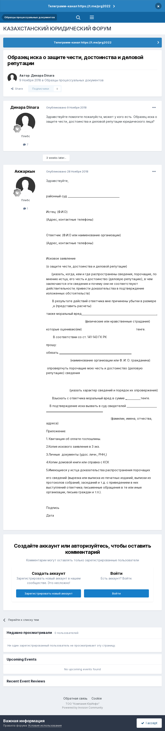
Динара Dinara (42, 75)
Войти (116, 593)
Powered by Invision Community (82, 707)
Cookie (97, 698)
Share (17, 88)
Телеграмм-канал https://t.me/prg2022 (79, 6)
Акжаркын (25, 171)
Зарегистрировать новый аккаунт (48, 593)
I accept (149, 723)
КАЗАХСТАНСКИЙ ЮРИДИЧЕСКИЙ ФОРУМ (57, 28)
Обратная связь (75, 698)
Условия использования (45, 725)
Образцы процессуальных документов (74, 80)
